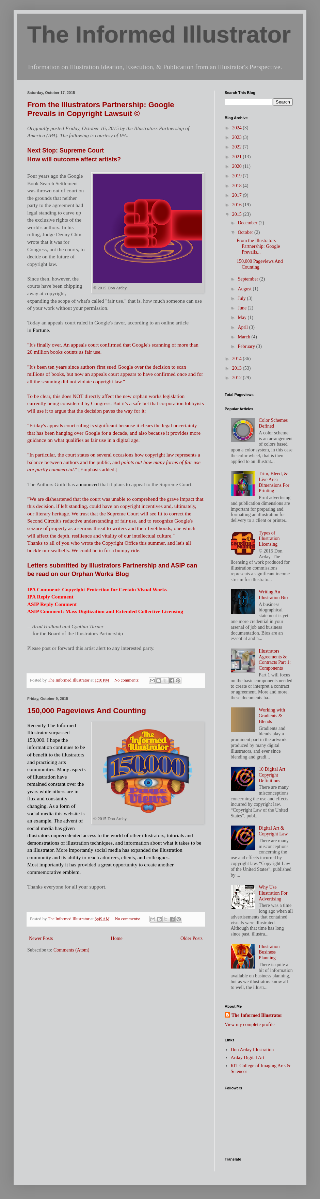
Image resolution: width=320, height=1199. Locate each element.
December (248, 222)
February (247, 346)
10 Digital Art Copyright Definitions (272, 775)
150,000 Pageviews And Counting (86, 710)
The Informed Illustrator (159, 34)
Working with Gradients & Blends (272, 715)
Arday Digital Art (248, 1057)
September (248, 279)
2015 (237, 214)
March (244, 336)
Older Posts (191, 938)
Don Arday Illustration (252, 1049)
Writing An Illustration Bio (273, 594)
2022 (237, 146)
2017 (237, 195)
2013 (237, 368)
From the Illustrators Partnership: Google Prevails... (258, 246)
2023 (237, 137)
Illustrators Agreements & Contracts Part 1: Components (275, 660)
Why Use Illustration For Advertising (273, 893)
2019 (237, 175)
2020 (237, 166)
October (246, 232)
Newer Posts (41, 938)
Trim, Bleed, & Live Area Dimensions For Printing (274, 482)
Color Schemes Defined (273, 423)
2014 (237, 358)
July (242, 298)
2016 (237, 204)
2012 (237, 377)
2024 (237, 127)
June (242, 307)
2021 (237, 156)
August (245, 288)
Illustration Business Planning (269, 952)
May (242, 317)
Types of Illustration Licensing (269, 538)
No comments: (127, 680)
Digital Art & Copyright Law (273, 831)
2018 (237, 185)
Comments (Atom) (71, 950)
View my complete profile (250, 1024)
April (243, 327)
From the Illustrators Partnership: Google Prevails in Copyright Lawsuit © (100, 109)
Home (117, 938)
